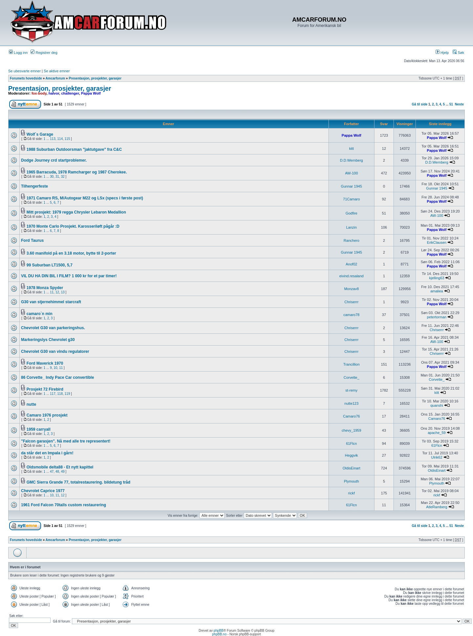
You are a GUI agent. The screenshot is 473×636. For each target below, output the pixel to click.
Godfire (351, 213)
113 (53, 139)
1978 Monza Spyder (45, 287)
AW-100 (351, 173)
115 (67, 139)
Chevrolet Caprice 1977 (43, 490)
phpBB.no (219, 634)
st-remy (352, 390)
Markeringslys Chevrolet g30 (48, 339)
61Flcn (351, 443)
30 (52, 176)
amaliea (436, 291)
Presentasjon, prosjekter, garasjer (95, 78)
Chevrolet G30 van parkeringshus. (53, 328)
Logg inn (18, 53)
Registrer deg (44, 53)
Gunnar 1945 (351, 186)
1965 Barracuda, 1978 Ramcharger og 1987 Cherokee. (77, 172)
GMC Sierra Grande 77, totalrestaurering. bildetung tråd (78, 482)
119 (67, 394)
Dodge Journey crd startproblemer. (54, 160)
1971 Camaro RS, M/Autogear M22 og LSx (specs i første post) (85, 198)
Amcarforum (55, 78)
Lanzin (351, 227)
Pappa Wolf (91, 93)
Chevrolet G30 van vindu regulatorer (55, 351)
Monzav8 (351, 289)
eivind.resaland (351, 276)
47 (52, 471)
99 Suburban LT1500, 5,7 (50, 265)
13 (62, 292)
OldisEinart (351, 468)
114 (60, 139)
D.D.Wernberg (351, 160)
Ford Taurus (32, 240)
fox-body (39, 93)
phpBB (218, 630)
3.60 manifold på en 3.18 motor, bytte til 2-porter (71, 253)
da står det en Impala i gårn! (47, 453)
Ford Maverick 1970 (45, 363)
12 (57, 292)
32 (62, 176)
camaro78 (351, 315)
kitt (351, 148)
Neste (459, 104)
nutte (31, 404)
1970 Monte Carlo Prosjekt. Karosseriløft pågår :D (73, 226)
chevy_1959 (351, 430)
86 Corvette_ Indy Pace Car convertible (57, 377)
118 (60, 394)
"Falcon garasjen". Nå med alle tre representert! (65, 441)
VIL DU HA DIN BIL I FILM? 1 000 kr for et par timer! (69, 276)
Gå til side (420, 104)
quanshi (436, 405)
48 (57, 471)
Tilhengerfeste (34, 186)
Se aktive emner (57, 71)
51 (451, 104)
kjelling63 (436, 278)
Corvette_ (351, 377)
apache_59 (436, 433)
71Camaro (351, 199)
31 (57, 176)
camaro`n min (40, 313)
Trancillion (351, 364)
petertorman (436, 317)
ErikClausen (436, 242)
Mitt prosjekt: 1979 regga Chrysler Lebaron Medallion (76, 212)
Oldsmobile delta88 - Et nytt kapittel (60, 467)
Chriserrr (352, 302)
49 (62, 471)
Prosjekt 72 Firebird (45, 389)
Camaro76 (351, 416)
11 (52, 292)
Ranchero (351, 240)
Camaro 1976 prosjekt (47, 415)
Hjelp (442, 53)
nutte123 (352, 403)
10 (55, 368)
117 (53, 394)
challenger (70, 93)
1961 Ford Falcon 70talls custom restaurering (63, 505)
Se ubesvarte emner (24, 71)
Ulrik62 (436, 457)
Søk (458, 53)
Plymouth (351, 481)
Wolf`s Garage (40, 134)
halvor (54, 93)
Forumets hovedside (26, 78)
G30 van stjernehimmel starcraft (51, 302)
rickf (351, 493)
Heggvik (351, 455)
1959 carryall (39, 429)
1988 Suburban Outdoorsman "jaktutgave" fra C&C (74, 149)
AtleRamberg (436, 507)
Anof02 (351, 264)
